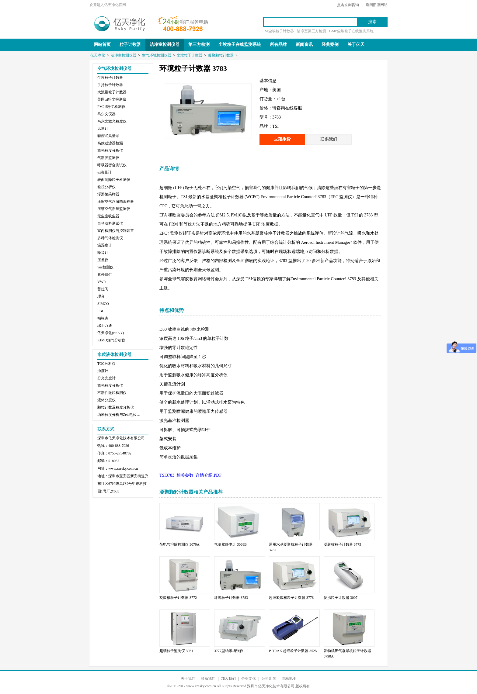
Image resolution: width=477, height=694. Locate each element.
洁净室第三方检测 (311, 31)
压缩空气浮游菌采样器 (115, 201)
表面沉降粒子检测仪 (113, 180)
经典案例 (330, 44)
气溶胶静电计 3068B (230, 544)
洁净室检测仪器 (164, 44)
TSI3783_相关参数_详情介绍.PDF (190, 475)
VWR (101, 282)
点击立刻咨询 (348, 5)
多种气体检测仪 (110, 238)
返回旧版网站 (377, 5)
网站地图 (289, 678)
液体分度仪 (106, 400)
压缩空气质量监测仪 (113, 209)
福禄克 (102, 318)
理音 (101, 296)
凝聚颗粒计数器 (221, 55)
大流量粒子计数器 (112, 92)
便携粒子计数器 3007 (340, 598)
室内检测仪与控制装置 (115, 231)
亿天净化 (120, 23)
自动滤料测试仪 (110, 223)
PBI (100, 311)
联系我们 (208, 678)
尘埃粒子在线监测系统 (239, 44)
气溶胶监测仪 (108, 158)
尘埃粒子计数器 (189, 55)
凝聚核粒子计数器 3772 (178, 598)
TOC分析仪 (106, 363)
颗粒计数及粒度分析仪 (115, 407)
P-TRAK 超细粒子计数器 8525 (293, 651)
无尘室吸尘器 (108, 216)
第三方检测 (199, 44)
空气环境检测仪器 (156, 55)
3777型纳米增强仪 (228, 651)
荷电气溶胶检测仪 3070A (179, 544)
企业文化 (248, 678)
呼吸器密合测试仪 (112, 165)
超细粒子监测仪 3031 (176, 651)
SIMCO (103, 304)
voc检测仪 (105, 267)
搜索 (372, 21)
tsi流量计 (104, 172)
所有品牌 (278, 44)
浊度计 (102, 371)
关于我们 (188, 678)
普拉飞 (102, 289)
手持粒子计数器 (110, 85)
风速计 (102, 128)
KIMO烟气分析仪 (111, 340)
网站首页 (102, 44)
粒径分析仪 (106, 187)
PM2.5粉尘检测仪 (111, 107)
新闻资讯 (304, 44)
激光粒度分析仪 (110, 150)
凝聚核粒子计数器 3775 (342, 544)
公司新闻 (269, 678)
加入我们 (228, 678)
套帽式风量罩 (108, 136)
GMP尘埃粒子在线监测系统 (351, 31)
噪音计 (102, 252)
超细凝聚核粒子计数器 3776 (291, 598)
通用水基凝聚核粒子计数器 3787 (291, 547)
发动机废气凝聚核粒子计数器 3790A (347, 653)
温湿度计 (104, 245)
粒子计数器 (130, 44)
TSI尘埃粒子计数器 (278, 31)
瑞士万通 (104, 325)
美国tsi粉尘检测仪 (111, 99)
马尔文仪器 (106, 114)
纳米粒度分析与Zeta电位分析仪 (120, 415)
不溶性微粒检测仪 (112, 393)
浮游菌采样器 (108, 194)
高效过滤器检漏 (110, 143)
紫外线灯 (104, 274)
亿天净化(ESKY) (110, 333)
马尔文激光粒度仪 (112, 121)
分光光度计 (106, 378)
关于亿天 (355, 44)
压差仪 (102, 260)
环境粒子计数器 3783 (231, 598)
